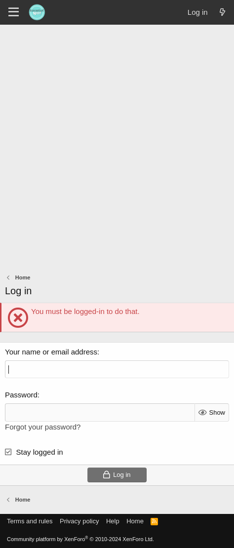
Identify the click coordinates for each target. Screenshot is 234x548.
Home (135, 521)
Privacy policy (79, 521)
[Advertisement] (117, 147)
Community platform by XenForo (80, 539)
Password (21, 395)
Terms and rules (29, 521)
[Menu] (13, 12)
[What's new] (222, 12)
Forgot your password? (42, 427)
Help (112, 521)
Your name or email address (51, 352)
